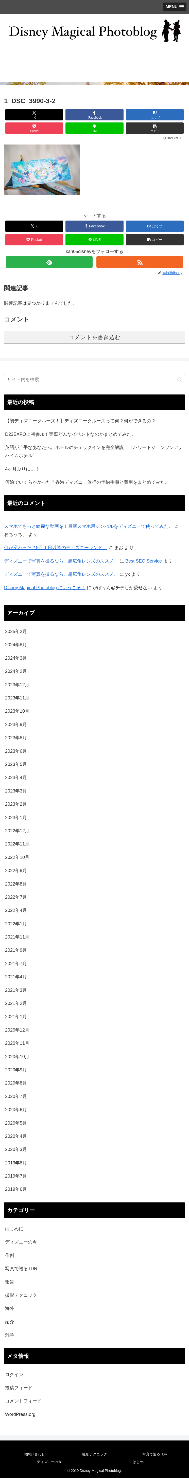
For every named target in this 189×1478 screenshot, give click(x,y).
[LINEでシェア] (94, 128)
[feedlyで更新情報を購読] (49, 262)
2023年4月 (16, 777)
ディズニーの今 (21, 1242)
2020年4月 (16, 1136)
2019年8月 (16, 1162)
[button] (155, 128)
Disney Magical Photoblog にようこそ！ (44, 587)
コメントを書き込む (94, 337)
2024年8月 (16, 644)
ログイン (14, 1374)
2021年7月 (16, 963)
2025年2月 (16, 631)
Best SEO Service (143, 561)
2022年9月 (16, 870)
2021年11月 (17, 937)
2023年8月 (16, 737)
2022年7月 (16, 897)
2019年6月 (16, 1189)
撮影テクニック (21, 1295)
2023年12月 (17, 684)
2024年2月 (16, 671)
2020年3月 (16, 1149)
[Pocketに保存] (34, 128)
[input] (94, 379)
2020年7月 (16, 1096)
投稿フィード (18, 1387)
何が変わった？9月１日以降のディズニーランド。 (55, 547)
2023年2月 (16, 804)
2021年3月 (16, 990)
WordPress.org (20, 1414)
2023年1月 (16, 817)
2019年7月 (16, 1176)
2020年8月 (16, 1083)
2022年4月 (16, 910)
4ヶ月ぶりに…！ (22, 469)
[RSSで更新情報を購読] (139, 262)
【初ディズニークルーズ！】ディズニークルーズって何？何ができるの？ (80, 420)
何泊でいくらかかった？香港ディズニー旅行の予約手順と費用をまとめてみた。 (87, 482)
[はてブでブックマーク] (155, 114)
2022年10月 (17, 857)
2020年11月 (17, 1043)
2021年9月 (16, 950)
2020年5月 (16, 1123)
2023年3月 (16, 791)
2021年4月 (16, 976)
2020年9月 (16, 1069)
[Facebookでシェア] (94, 114)
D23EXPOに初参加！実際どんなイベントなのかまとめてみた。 (70, 434)
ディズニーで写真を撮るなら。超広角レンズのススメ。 (61, 561)
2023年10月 (17, 711)
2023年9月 (16, 724)
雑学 (9, 1335)
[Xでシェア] (34, 114)
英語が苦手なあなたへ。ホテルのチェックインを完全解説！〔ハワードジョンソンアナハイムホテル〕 (94, 451)
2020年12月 (17, 1030)
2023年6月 (16, 751)
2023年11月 (17, 697)
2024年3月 (16, 658)
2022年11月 (17, 843)
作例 (9, 1255)
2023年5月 (16, 764)
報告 (9, 1282)
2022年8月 (16, 884)
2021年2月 (16, 1003)
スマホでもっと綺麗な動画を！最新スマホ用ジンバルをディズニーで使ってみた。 (88, 526)
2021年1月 (16, 1016)
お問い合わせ (34, 1454)
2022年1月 (16, 923)
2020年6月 (16, 1109)
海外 (9, 1308)
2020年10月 (17, 1056)
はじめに (14, 1228)
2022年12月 (17, 830)
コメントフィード (23, 1400)
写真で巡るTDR (21, 1268)
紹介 (9, 1321)
